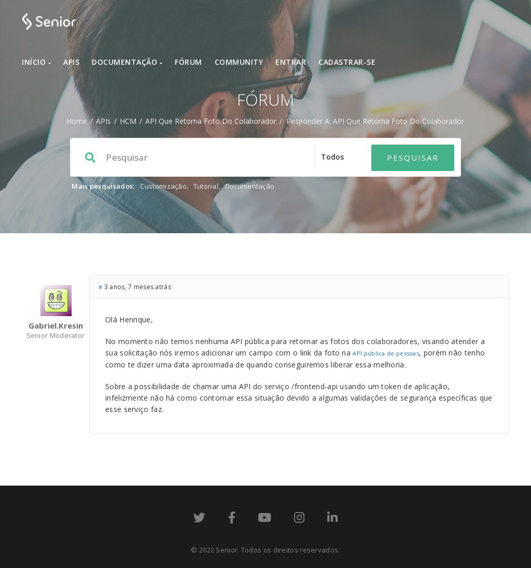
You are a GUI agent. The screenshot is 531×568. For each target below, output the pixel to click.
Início (36, 62)
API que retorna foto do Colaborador (210, 121)
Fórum (188, 62)
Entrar (290, 62)
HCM (128, 121)
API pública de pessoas (386, 353)
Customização (163, 186)
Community (239, 62)
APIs (71, 62)
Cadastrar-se (346, 62)
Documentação (127, 62)
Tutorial (205, 186)
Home (76, 121)
